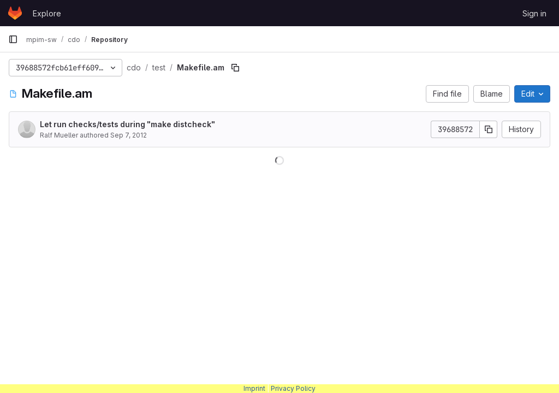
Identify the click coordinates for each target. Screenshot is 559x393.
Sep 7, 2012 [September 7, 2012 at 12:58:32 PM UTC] (128, 135)
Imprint (254, 388)
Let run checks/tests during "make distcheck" (127, 124)
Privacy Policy (293, 388)
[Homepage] (15, 13)
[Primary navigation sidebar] (13, 39)
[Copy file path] (235, 67)
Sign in (534, 13)
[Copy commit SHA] (488, 129)
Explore (47, 13)
